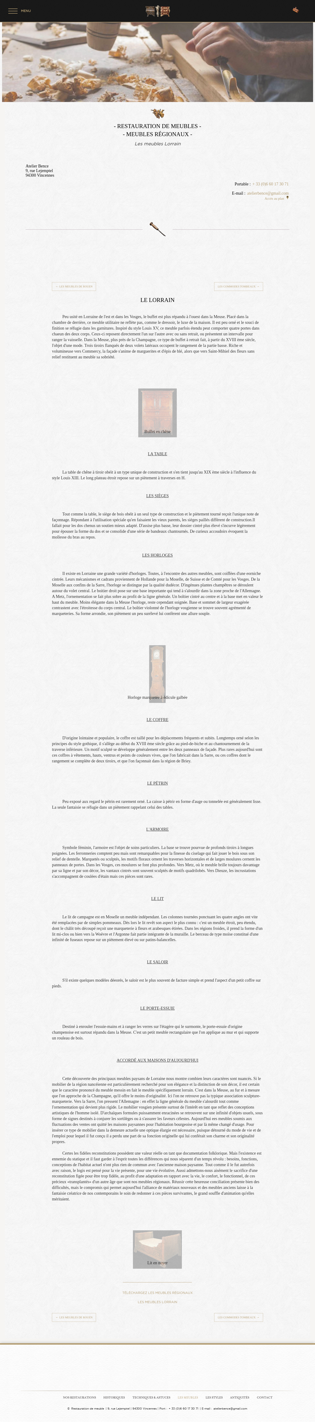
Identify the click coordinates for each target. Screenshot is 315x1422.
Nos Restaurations (79, 1397)
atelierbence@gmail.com (268, 193)
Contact (265, 1397)
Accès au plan (277, 198)
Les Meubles (188, 1397)
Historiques (114, 1397)
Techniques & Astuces (151, 1397)
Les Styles (214, 1397)
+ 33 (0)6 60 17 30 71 (270, 184)
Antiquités (239, 1397)
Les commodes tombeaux (238, 286)
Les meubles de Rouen (74, 286)
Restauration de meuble (87, 1408)
